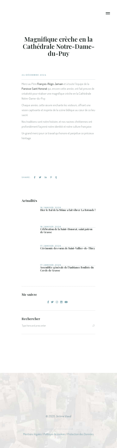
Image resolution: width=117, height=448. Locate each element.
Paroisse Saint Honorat (34, 88)
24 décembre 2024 (34, 75)
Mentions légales (32, 434)
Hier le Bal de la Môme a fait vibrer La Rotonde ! (68, 210)
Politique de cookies (54, 434)
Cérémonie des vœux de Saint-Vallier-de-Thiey (67, 248)
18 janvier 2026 (50, 207)
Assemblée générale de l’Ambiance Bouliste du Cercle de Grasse (67, 269)
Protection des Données (80, 434)
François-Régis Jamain (50, 84)
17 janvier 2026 (50, 246)
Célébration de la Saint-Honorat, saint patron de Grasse (66, 231)
